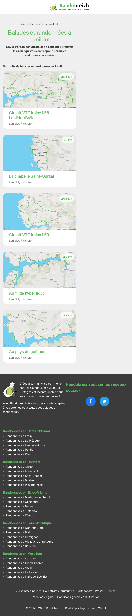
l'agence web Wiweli (93, 608)
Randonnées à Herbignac (22, 537)
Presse (99, 590)
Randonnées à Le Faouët (22, 572)
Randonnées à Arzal (19, 567)
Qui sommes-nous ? (28, 590)
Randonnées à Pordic (19, 449)
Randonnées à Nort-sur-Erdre (25, 527)
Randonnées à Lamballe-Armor (26, 445)
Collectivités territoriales (58, 590)
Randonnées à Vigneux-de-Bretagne (29, 541)
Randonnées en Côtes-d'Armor (26, 431)
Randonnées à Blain (18, 532)
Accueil (26, 24)
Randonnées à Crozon (20, 466)
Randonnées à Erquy (19, 436)
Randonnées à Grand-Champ (24, 563)
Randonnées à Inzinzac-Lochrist (26, 576)
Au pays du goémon (27, 351)
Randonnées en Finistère (21, 462)
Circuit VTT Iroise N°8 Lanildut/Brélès (29, 115)
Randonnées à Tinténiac (21, 510)
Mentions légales (43, 597)
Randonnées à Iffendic (20, 515)
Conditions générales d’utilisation (78, 597)
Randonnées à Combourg (22, 501)
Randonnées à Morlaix (20, 480)
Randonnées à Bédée (19, 506)
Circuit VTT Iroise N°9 (29, 234)
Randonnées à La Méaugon (23, 440)
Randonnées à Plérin (19, 454)
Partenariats (84, 590)
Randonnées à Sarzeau (21, 558)
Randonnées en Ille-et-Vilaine (25, 492)
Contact (111, 590)
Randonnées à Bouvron (21, 546)
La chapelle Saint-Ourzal (31, 176)
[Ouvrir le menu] (6, 7)
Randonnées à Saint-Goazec (24, 475)
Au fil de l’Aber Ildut (26, 293)
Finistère (39, 24)
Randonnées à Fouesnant (22, 471)
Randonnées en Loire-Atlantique (27, 523)
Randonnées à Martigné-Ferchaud (28, 497)
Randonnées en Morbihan (22, 554)
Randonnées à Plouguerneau (24, 484)
